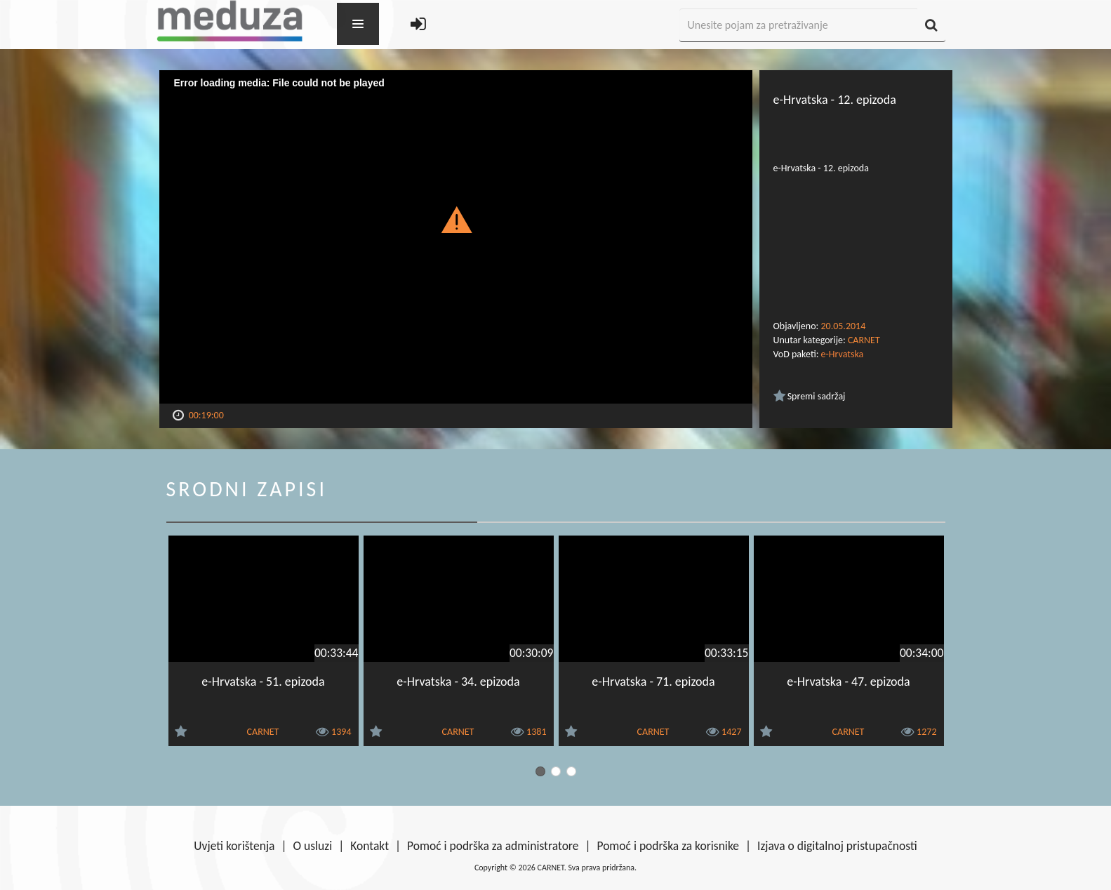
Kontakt (369, 846)
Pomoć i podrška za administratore (492, 846)
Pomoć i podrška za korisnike (668, 846)
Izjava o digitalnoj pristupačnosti (837, 846)
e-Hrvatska (842, 354)
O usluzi (313, 846)
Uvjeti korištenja (234, 846)
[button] (455, 219)
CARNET (864, 340)
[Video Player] (455, 237)
